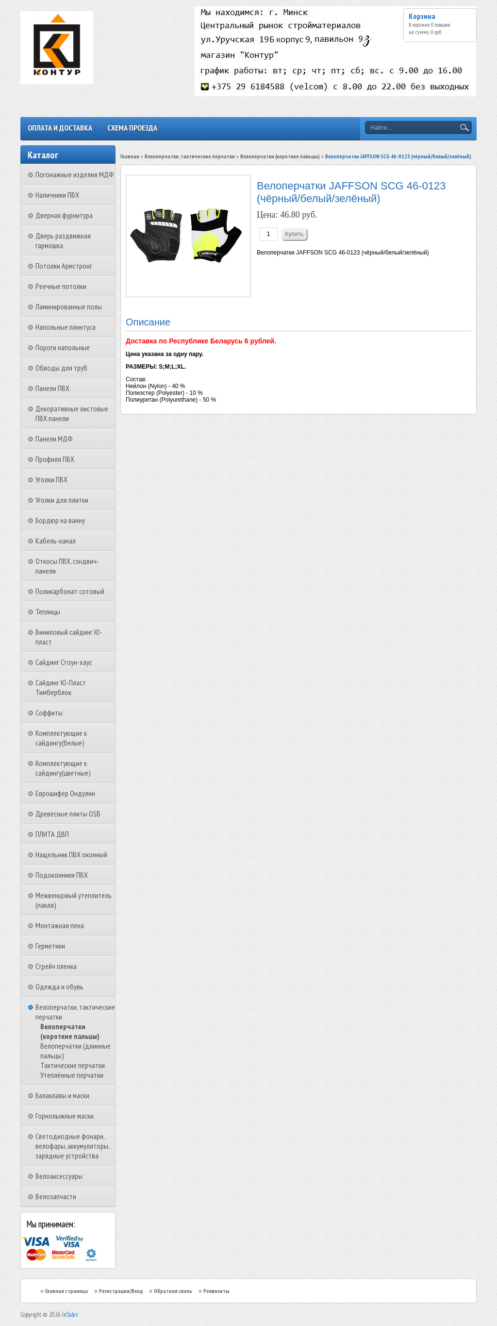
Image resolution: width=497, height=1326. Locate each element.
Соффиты (49, 712)
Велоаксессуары (59, 1176)
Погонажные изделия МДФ (74, 174)
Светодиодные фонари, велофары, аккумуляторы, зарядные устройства (72, 1145)
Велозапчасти (55, 1196)
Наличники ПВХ (57, 195)
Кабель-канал (55, 540)
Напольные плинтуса (65, 327)
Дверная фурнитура (64, 215)
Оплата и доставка (60, 128)
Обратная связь (173, 1290)
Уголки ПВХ (51, 479)
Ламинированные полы (68, 306)
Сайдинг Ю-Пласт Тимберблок (60, 687)
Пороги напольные (62, 347)
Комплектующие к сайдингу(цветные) (63, 768)
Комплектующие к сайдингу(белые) (61, 738)
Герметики (50, 946)
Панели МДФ (54, 438)
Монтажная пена (59, 925)
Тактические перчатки (72, 1065)
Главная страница (66, 1290)
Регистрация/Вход (121, 1290)
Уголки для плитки (61, 500)
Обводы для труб (61, 368)
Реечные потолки (60, 286)
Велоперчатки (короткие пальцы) (69, 1031)
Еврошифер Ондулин (65, 793)
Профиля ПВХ (54, 459)
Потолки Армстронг (63, 266)
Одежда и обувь (59, 986)
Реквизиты (216, 1290)
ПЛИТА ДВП (52, 834)
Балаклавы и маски (62, 1095)
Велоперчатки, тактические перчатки (190, 156)
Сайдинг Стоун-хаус (63, 662)
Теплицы (47, 611)
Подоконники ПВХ (61, 875)
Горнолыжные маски (64, 1116)
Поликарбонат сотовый (69, 591)
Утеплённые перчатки (71, 1075)
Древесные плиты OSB (67, 813)
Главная (129, 156)
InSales (70, 1314)
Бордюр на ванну (60, 520)
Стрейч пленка (56, 966)
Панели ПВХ (52, 388)
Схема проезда (132, 128)
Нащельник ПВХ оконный (71, 854)
